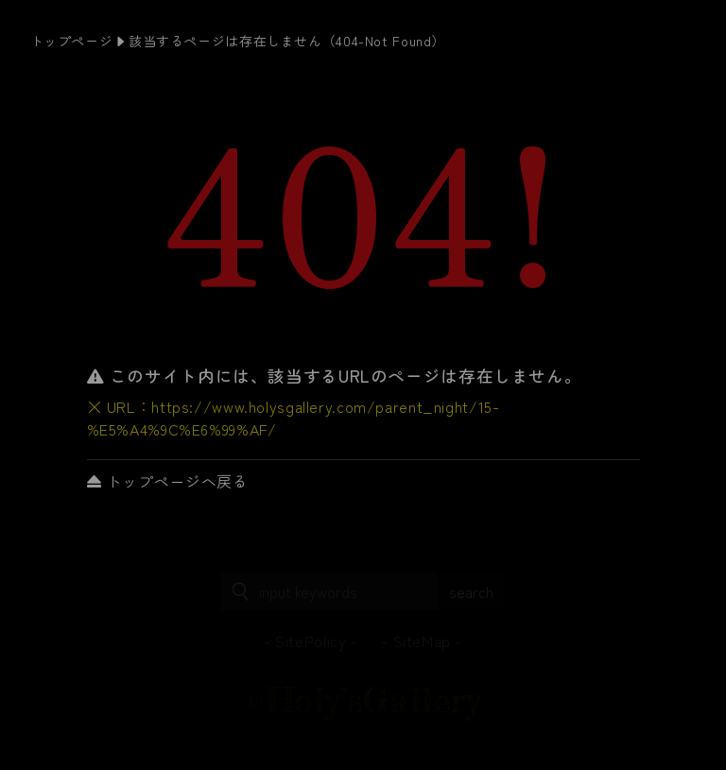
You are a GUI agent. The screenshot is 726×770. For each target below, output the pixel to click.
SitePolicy (310, 640)
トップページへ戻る (168, 481)
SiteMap (422, 640)
